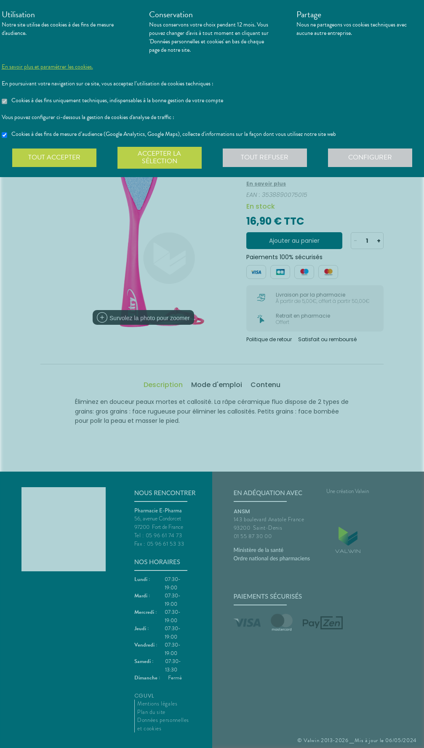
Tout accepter (54, 157)
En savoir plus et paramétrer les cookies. (47, 67)
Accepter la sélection (159, 157)
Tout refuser (264, 157)
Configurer (370, 157)
